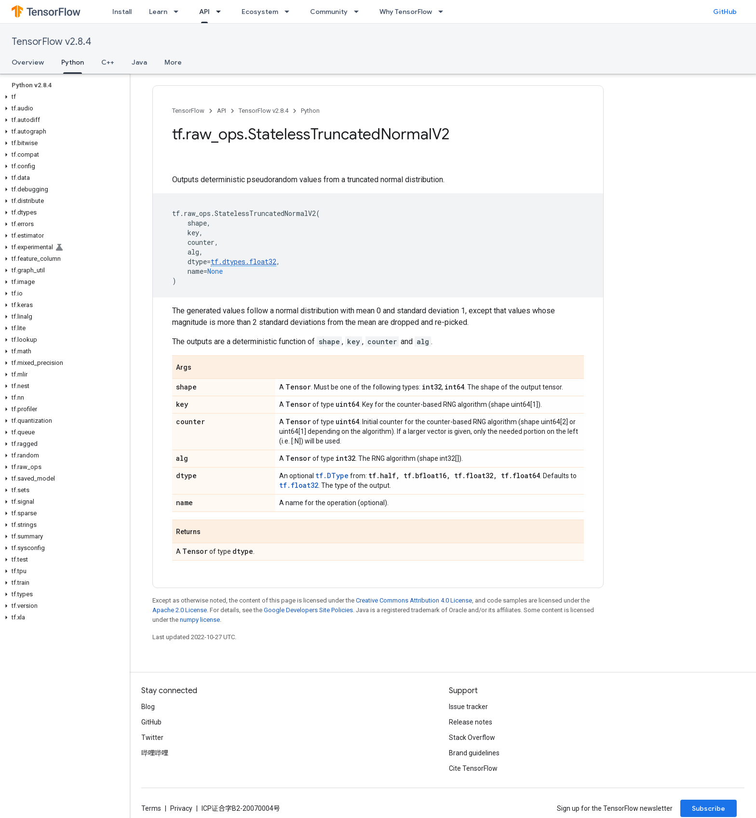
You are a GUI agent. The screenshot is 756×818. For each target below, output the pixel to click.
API (221, 110)
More (173, 62)
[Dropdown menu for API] (221, 11)
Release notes (470, 722)
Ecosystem (260, 11)
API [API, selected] (204, 11)
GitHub (725, 11)
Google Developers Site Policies (308, 610)
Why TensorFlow (405, 11)
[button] (63, 97)
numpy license (200, 619)
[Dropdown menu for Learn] (178, 11)
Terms (151, 808)
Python (310, 110)
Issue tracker (468, 707)
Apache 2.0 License (179, 610)
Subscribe (708, 808)
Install (122, 11)
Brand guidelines (474, 753)
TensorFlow (188, 110)
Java (139, 62)
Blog (148, 707)
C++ (107, 62)
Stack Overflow (472, 737)
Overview (28, 62)
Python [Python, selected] (72, 62)
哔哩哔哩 (154, 753)
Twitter (152, 737)
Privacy (181, 808)
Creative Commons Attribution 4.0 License (414, 600)
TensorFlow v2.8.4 (51, 42)
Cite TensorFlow (473, 768)
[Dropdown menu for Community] (359, 11)
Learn (158, 11)
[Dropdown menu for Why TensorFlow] (443, 11)
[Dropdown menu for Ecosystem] (289, 11)
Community (329, 11)
